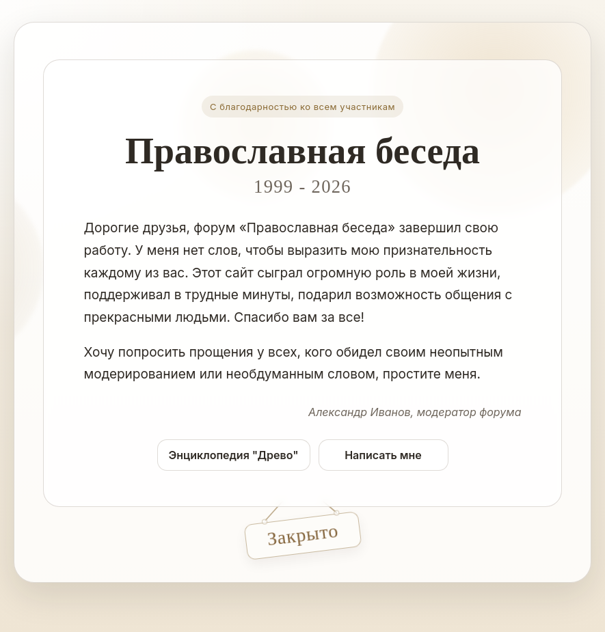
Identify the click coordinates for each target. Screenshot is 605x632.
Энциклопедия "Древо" (234, 455)
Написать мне (383, 455)
